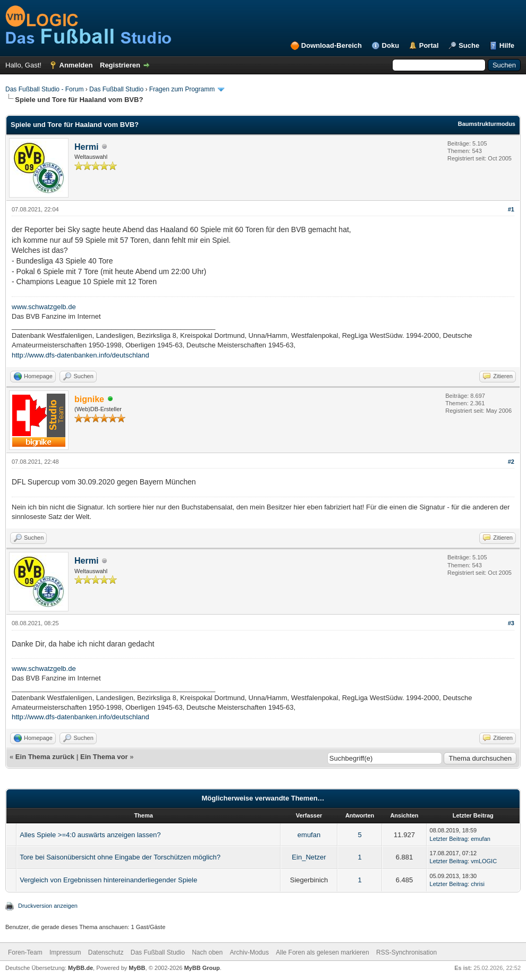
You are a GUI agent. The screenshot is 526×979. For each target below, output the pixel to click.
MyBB (137, 968)
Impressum (65, 952)
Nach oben (207, 952)
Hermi (86, 146)
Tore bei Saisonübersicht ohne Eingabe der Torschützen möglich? (120, 857)
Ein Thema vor (104, 757)
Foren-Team (25, 952)
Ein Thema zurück (44, 757)
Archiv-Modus (249, 952)
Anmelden (76, 65)
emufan (309, 835)
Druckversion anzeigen (48, 906)
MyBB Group (201, 968)
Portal (429, 45)
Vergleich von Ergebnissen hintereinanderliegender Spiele (108, 880)
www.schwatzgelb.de (44, 307)
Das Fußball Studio (116, 89)
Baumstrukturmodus (486, 124)
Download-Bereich (331, 45)
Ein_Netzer (309, 857)
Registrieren (120, 65)
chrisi (478, 884)
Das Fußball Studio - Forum (44, 89)
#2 (511, 461)
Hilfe (506, 45)
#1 (511, 209)
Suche (469, 45)
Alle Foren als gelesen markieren (322, 952)
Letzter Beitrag (449, 839)
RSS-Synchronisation (406, 952)
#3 (511, 623)
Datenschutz (106, 952)
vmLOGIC (484, 861)
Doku (391, 45)
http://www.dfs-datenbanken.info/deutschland (80, 355)
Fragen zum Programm (182, 89)
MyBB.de (80, 968)
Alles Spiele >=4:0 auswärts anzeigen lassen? (90, 835)
